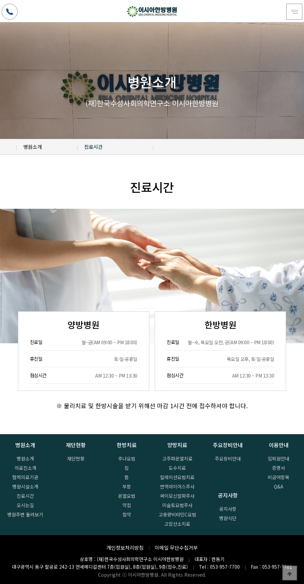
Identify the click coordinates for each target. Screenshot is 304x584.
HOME (8, 146)
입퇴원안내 (278, 458)
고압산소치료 (177, 523)
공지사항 (227, 508)
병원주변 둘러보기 (25, 514)
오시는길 (25, 505)
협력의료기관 (25, 477)
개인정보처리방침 (125, 547)
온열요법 (126, 495)
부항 (126, 486)
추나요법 (126, 458)
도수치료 (177, 467)
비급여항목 (278, 477)
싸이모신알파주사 (177, 495)
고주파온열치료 (177, 458)
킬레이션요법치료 (177, 477)
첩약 (126, 514)
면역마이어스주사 (177, 486)
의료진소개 (25, 467)
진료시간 (25, 495)
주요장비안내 (228, 458)
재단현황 (75, 458)
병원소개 (25, 458)
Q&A (278, 486)
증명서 (278, 467)
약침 (126, 505)
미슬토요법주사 (177, 505)
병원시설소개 (25, 486)
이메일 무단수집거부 (176, 547)
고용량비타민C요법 (177, 514)
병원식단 (227, 518)
